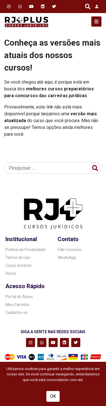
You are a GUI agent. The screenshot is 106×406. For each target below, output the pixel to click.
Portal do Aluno (19, 296)
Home (10, 273)
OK (53, 396)
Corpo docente (18, 265)
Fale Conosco (69, 249)
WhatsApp (67, 257)
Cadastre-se (16, 312)
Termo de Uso (17, 257)
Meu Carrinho (17, 304)
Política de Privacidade (25, 249)
